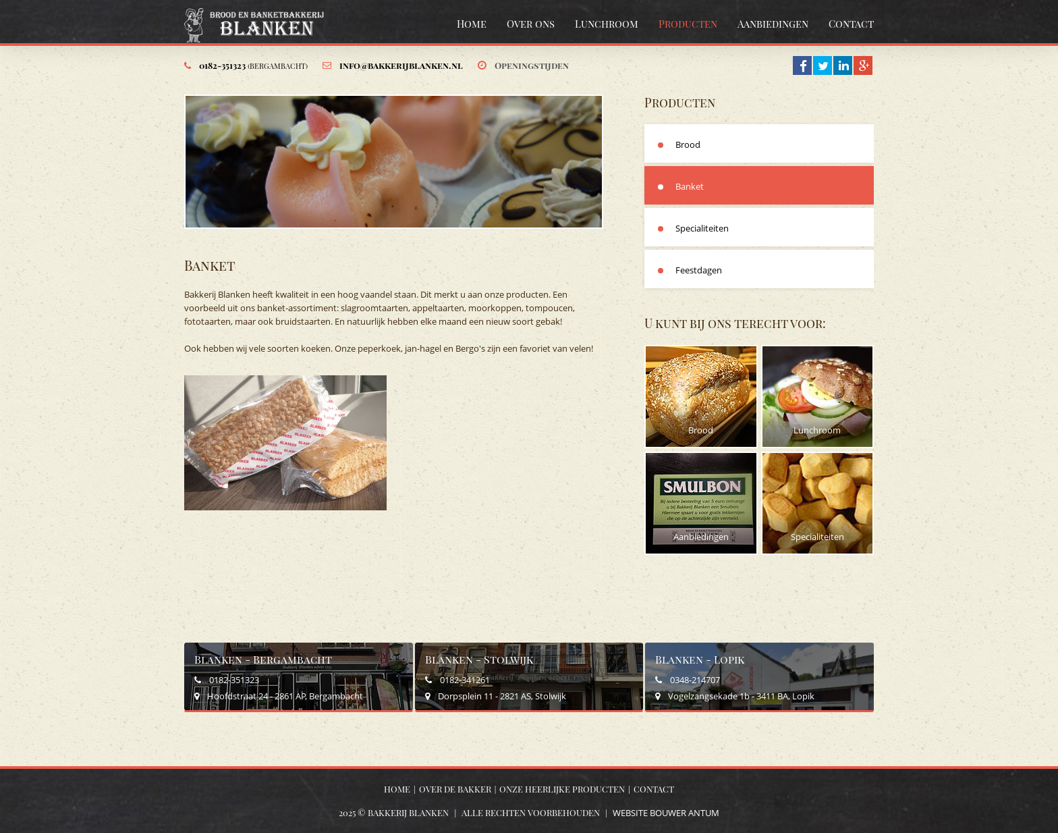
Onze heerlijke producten (562, 789)
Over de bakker (455, 789)
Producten (688, 23)
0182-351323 (253, 65)
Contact (851, 23)
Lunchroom (606, 23)
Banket (689, 186)
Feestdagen (698, 270)
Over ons (531, 23)
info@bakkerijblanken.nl (401, 65)
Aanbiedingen (772, 23)
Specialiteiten (702, 228)
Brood (687, 144)
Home (471, 23)
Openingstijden (532, 65)
